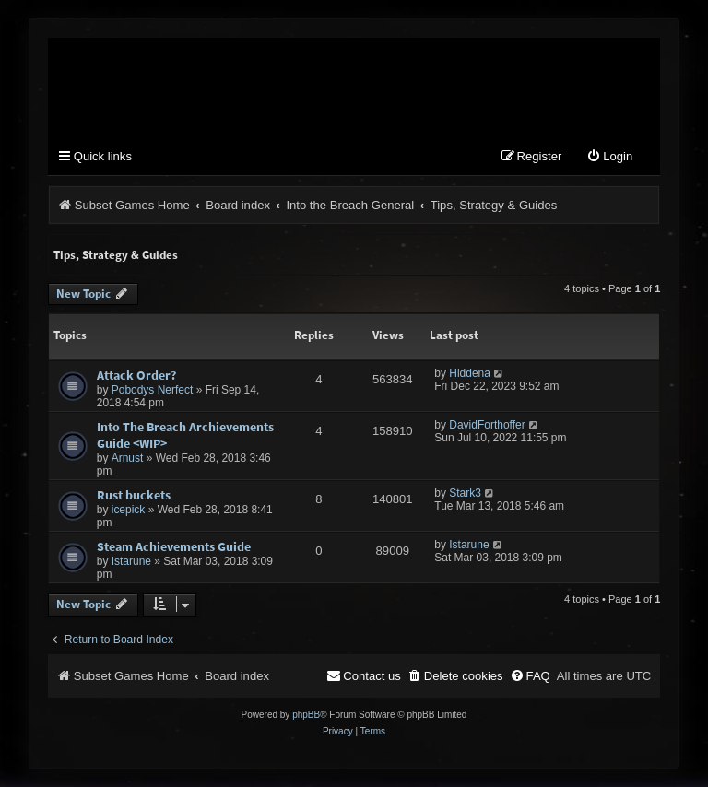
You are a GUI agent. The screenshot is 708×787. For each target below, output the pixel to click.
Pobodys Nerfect (153, 389)
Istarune (131, 561)
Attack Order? (136, 375)
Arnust (128, 458)
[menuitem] (609, 157)
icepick (129, 509)
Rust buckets (134, 495)
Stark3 (465, 493)
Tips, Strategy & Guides (115, 255)
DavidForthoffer (487, 424)
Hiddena (469, 373)
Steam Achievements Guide (174, 546)
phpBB (306, 715)
